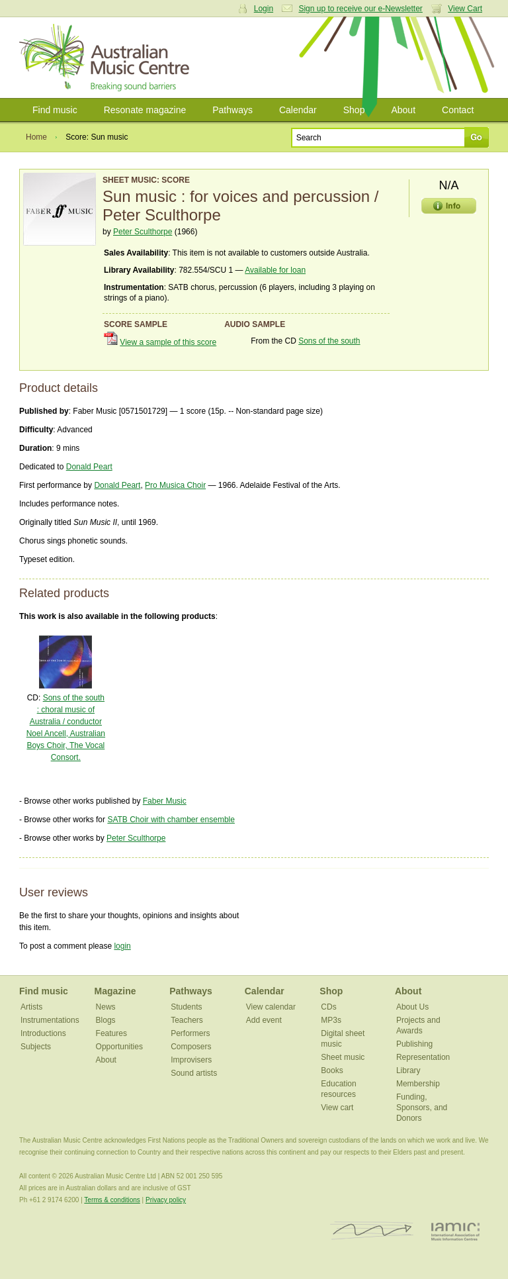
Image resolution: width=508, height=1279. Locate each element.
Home (36, 137)
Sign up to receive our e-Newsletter (360, 8)
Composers (191, 1046)
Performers (190, 1033)
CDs (328, 1007)
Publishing (414, 1044)
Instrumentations (50, 1020)
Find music (54, 110)
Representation (423, 1057)
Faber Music (165, 801)
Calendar (298, 110)
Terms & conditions (112, 1200)
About (403, 110)
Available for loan (275, 270)
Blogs (106, 1020)
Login (263, 8)
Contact (458, 110)
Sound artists (194, 1073)
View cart (337, 1107)
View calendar (271, 1007)
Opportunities (119, 1046)
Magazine (115, 991)
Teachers (187, 1020)
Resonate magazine (145, 110)
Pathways (232, 110)
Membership (418, 1083)
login (122, 946)
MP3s (331, 1020)
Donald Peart (89, 466)
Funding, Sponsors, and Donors (421, 1107)
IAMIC (455, 1231)
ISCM (372, 1231)
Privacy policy (166, 1200)
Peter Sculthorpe (142, 231)
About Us (412, 1007)
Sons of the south (329, 341)
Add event (264, 1020)
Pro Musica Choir (175, 485)
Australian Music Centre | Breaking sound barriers (106, 57)
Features (111, 1033)
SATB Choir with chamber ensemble (171, 819)
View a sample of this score (168, 342)
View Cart (465, 8)
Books (332, 1070)
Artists (31, 1007)
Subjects (36, 1046)
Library (408, 1070)
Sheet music (342, 1057)
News (106, 1007)
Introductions (43, 1033)
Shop (354, 110)
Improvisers (191, 1060)
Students (186, 1007)
